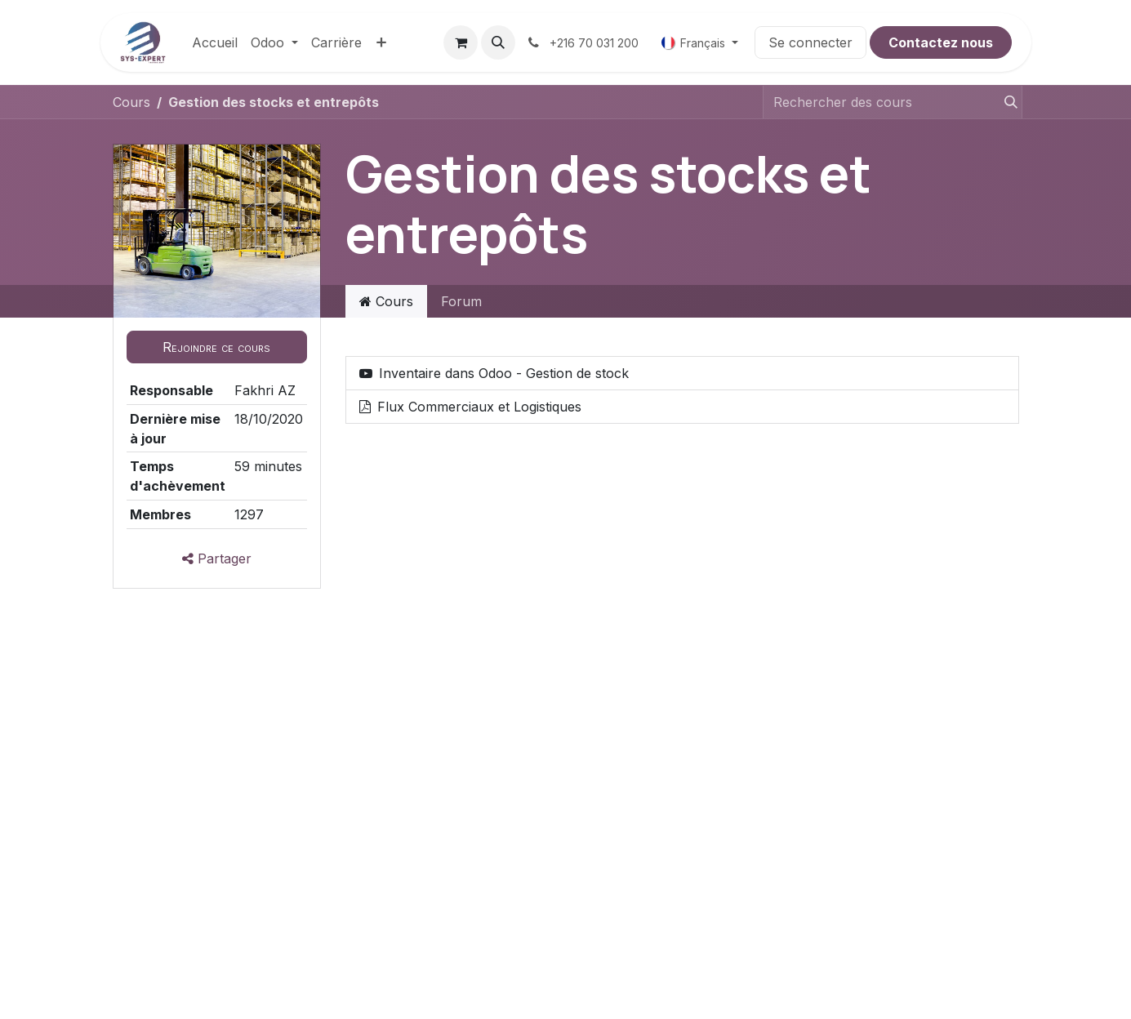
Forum (461, 301)
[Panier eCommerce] (460, 42)
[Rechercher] (1004, 102)
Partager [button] (217, 558)
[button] (498, 42)
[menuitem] (214, 42)
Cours (131, 102)
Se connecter (810, 42)
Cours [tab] (386, 301)
